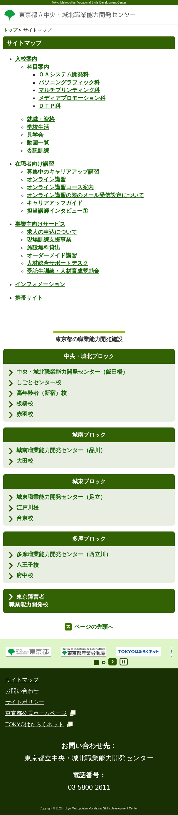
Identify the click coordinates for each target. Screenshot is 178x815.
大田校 (24, 461)
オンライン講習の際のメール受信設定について (85, 195)
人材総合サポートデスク (57, 263)
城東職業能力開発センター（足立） (61, 497)
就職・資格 (41, 119)
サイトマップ (22, 679)
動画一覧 (38, 143)
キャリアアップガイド (55, 203)
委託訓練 (38, 150)
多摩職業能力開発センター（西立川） (63, 554)
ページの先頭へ (93, 627)
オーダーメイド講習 (52, 255)
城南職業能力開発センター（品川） (61, 450)
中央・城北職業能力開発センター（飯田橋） (72, 372)
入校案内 (26, 59)
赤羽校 (24, 414)
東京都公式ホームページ (36, 713)
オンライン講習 (46, 179)
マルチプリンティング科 (69, 90)
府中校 (24, 575)
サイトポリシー (24, 702)
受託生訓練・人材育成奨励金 (63, 271)
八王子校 (27, 565)
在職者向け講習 (34, 164)
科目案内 (38, 67)
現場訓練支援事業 (49, 240)
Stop (124, 661)
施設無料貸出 (43, 247)
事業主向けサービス (40, 224)
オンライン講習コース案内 (60, 187)
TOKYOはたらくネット (34, 724)
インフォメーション (40, 284)
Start (112, 661)
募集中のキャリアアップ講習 (63, 172)
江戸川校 (27, 507)
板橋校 (24, 403)
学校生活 (38, 127)
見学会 (35, 135)
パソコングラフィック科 (69, 82)
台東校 (24, 518)
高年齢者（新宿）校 (41, 393)
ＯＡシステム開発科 (63, 74)
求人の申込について (52, 232)
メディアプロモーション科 (71, 98)
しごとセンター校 (38, 382)
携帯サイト (29, 298)
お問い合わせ (22, 691)
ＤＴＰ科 (49, 106)
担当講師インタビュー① (57, 211)
